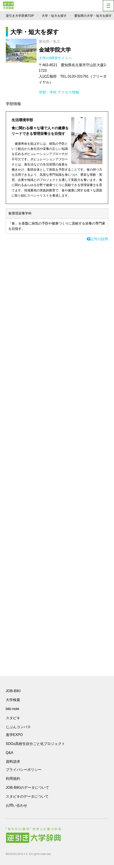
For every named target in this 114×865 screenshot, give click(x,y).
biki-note (12, 709)
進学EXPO (14, 735)
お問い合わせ (16, 805)
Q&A (9, 753)
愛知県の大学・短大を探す (93, 15)
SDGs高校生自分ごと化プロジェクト (35, 744)
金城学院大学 (55, 50)
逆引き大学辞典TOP (20, 15)
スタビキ (13, 717)
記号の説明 (97, 239)
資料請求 (13, 761)
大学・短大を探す (54, 15)
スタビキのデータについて (27, 796)
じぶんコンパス (18, 726)
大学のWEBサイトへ (56, 58)
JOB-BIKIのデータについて (27, 787)
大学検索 (13, 700)
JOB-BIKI (13, 691)
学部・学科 (48, 92)
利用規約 (13, 778)
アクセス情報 (68, 92)
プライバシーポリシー (23, 770)
